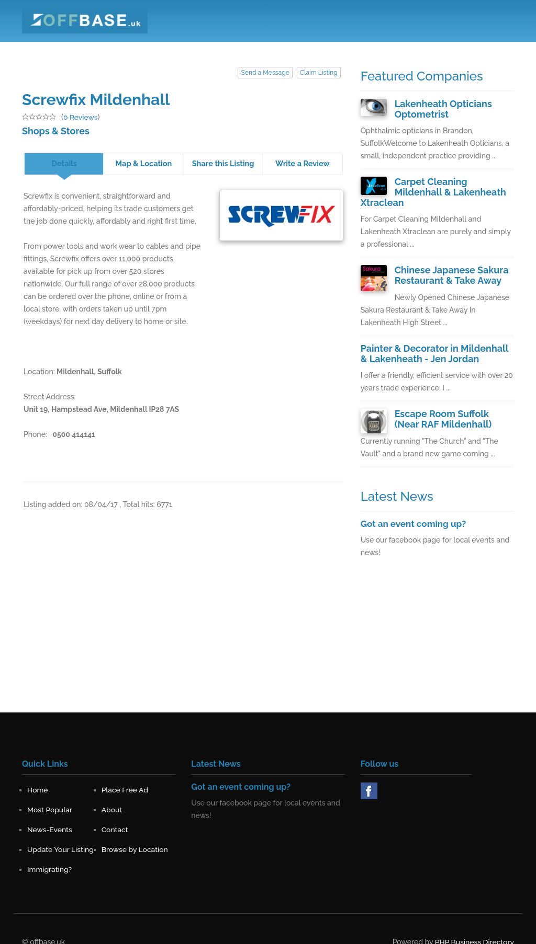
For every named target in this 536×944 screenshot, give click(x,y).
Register (453, 46)
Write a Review (302, 163)
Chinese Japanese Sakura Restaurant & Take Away (449, 262)
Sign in (494, 46)
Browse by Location (135, 834)
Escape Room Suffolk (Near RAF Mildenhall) (452, 404)
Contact (412, 46)
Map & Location (143, 163)
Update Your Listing (60, 834)
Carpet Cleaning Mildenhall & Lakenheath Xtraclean (453, 185)
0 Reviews (80, 117)
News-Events (362, 46)
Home (159, 46)
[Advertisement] (437, 632)
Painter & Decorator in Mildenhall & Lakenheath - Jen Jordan (435, 339)
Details (64, 163)
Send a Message (266, 72)
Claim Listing (318, 72)
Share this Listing (223, 163)
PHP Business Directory (474, 926)
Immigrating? (49, 853)
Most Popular (268, 46)
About (315, 46)
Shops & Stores (54, 130)
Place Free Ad (208, 46)
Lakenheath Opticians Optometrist (441, 108)
